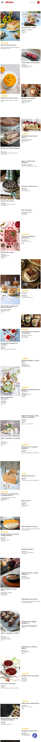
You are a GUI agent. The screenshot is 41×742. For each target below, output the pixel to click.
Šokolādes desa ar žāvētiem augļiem (29, 663)
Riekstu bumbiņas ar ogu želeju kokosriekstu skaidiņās (9, 729)
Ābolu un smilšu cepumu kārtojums (28, 164)
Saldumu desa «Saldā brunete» (30, 720)
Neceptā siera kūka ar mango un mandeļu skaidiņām (10, 542)
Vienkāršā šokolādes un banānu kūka (30, 368)
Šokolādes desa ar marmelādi (29, 692)
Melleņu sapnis (25, 512)
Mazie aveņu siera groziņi (8, 693)
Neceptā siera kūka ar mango (9, 99)
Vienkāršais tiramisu (27, 562)
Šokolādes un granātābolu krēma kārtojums (30, 398)
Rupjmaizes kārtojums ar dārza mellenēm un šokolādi (30, 425)
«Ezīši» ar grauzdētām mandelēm (10, 642)
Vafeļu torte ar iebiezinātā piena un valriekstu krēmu (10, 501)
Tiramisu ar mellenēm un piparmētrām (28, 242)
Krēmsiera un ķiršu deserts (29, 190)
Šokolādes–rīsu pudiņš (28, 100)
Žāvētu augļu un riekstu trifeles (30, 63)
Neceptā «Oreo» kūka (7, 203)
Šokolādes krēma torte (28, 486)
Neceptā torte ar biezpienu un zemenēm (9, 348)
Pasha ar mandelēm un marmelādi (10, 444)
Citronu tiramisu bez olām (8, 45)
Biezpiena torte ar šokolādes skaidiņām (29, 457)
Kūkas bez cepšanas (20, 9)
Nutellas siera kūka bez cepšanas (10, 149)
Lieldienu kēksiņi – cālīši (28, 27)
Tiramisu (24, 299)
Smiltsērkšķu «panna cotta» (29, 613)
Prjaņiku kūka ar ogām (7, 255)
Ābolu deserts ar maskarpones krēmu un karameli (9, 310)
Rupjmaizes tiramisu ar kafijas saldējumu (29, 587)
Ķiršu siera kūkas (26, 214)
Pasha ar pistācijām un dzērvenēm (7, 403)
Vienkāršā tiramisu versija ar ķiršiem (29, 138)
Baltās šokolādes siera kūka (29, 538)
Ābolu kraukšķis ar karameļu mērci (9, 597)
